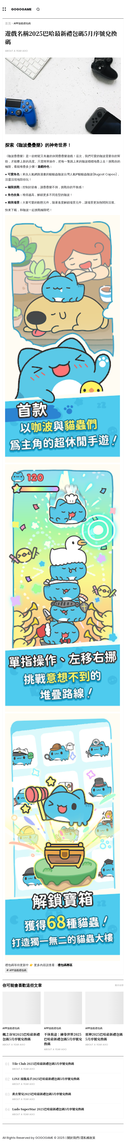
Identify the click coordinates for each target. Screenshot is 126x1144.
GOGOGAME (21, 9)
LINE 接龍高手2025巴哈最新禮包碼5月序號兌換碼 (45, 1079)
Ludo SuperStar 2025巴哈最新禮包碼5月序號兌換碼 (48, 1109)
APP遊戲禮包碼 (22, 23)
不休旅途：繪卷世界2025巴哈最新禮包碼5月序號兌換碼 (63, 1039)
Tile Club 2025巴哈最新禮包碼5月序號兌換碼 (43, 1063)
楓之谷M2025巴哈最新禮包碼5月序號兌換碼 (21, 1036)
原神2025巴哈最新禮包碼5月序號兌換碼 (104, 1036)
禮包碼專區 (65, 965)
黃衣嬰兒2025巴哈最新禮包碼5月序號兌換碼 (41, 1094)
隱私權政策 (88, 1138)
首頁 (8, 23)
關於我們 (73, 1138)
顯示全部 (119, 985)
